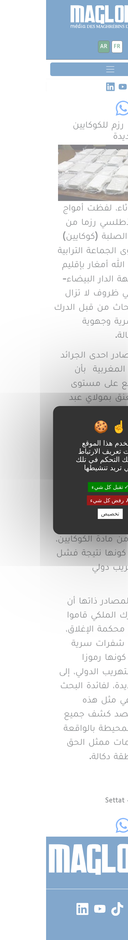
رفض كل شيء (64, 500)
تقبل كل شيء (64, 487)
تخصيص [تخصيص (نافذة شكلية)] (64, 514)
